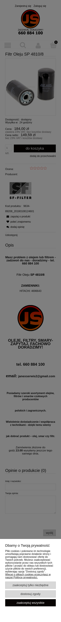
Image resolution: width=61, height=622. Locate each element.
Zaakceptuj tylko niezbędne (30, 585)
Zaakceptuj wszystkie (31, 602)
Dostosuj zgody (30, 594)
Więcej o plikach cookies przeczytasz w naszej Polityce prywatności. (28, 576)
